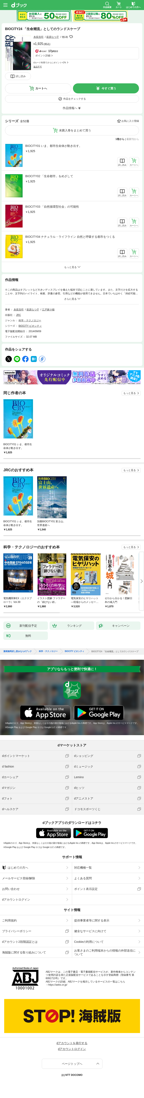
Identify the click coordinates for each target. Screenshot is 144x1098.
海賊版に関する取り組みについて (24, 952)
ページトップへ (72, 1063)
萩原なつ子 (52, 37)
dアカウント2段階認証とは (20, 941)
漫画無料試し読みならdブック (17, 651)
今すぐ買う (109, 88)
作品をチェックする (74, 98)
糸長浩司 (38, 37)
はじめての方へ (15, 867)
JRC (18, 315)
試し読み (21, 76)
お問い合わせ (11, 889)
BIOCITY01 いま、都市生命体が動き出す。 (53, 145)
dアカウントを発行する (72, 1043)
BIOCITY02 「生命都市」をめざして (49, 176)
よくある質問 (83, 878)
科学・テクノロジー (30, 320)
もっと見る (129, 393)
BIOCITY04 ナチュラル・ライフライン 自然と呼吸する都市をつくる (70, 236)
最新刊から (132, 139)
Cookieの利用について (89, 941)
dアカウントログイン (16, 899)
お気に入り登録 (130, 120)
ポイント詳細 (42, 55)
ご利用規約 (9, 920)
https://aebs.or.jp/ (57, 984)
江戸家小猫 (48, 309)
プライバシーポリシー (16, 931)
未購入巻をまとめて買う (75, 130)
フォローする (71, 37)
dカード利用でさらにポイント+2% (49, 62)
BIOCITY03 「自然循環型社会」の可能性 (52, 206)
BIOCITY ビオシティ (30, 325)
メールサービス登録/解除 (18, 878)
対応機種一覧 (83, 867)
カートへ (41, 88)
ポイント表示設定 (86, 889)
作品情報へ (70, 108)
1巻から (120, 139)
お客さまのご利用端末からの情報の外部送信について (105, 952)
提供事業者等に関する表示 (91, 920)
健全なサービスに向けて (90, 931)
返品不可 (37, 67)
